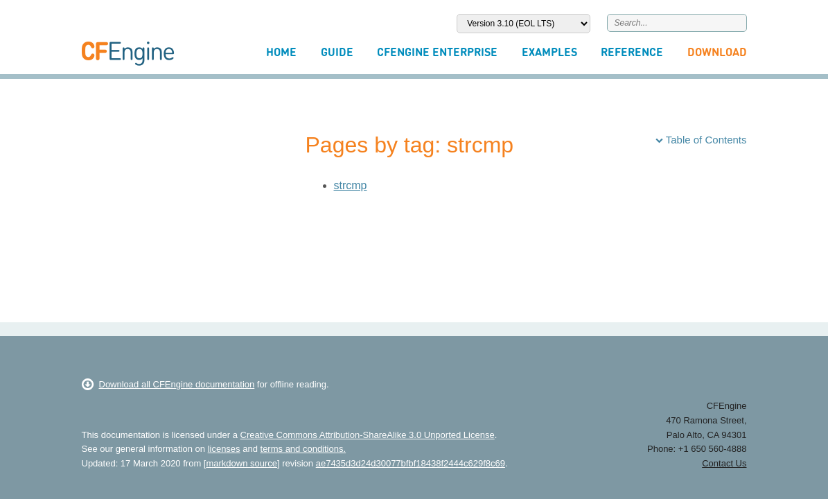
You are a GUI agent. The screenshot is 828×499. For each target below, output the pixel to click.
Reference (632, 51)
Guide (337, 51)
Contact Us (724, 463)
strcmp (350, 185)
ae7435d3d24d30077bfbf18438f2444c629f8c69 (410, 463)
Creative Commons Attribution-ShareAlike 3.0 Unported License (367, 435)
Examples (549, 51)
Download (717, 51)
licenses (224, 449)
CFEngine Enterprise (437, 51)
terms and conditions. (303, 449)
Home (281, 51)
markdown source (241, 463)
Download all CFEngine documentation (168, 384)
